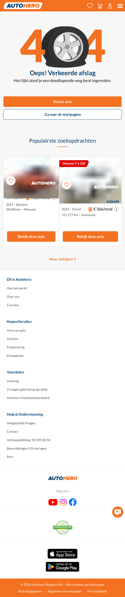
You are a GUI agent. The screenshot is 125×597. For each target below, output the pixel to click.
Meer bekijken (61, 259)
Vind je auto (62, 101)
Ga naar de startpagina (63, 114)
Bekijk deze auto (31, 236)
